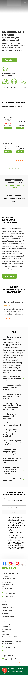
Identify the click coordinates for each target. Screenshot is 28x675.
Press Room (19, 671)
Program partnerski (8, 616)
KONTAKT (9, 568)
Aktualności (5, 613)
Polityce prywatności (16, 549)
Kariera (13, 671)
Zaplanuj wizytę (7, 610)
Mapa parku (5, 634)
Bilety (4, 601)
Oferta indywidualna (7, 626)
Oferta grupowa (6, 629)
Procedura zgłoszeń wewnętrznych (11, 662)
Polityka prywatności (7, 673)
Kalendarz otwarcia (8, 607)
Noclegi (4, 631)
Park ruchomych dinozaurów (10, 624)
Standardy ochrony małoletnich (10, 636)
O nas (3, 621)
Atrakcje (4, 604)
